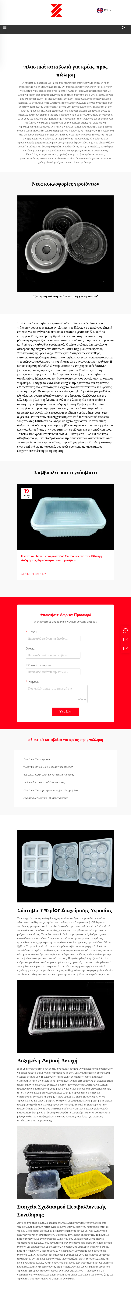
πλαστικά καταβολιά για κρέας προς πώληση (48, 766)
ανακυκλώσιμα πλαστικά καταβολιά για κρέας (48, 774)
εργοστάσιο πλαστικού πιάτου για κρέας (45, 798)
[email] (125, 639)
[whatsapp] (125, 630)
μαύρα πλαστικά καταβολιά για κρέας (44, 782)
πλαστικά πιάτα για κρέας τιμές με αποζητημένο (50, 790)
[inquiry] (125, 648)
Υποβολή (65, 711)
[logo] (56, 10)
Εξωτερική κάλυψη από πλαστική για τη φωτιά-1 (65, 296)
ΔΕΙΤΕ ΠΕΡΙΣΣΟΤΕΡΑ (34, 574)
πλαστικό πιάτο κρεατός (36, 759)
